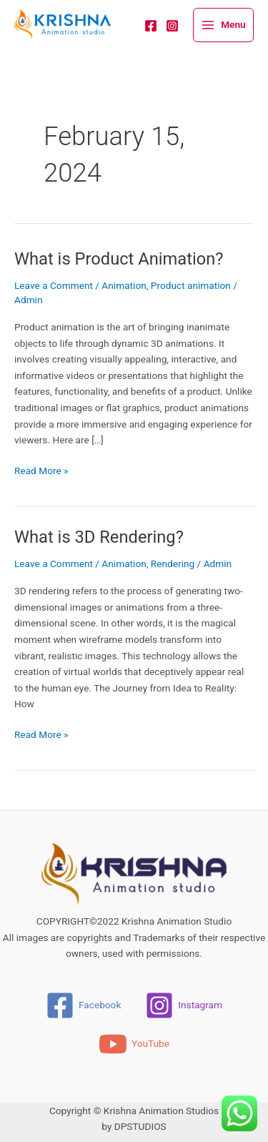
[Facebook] (150, 25)
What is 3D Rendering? (99, 537)
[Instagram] (172, 25)
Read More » (41, 469)
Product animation (191, 285)
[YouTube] (134, 1044)
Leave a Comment (53, 285)
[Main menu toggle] (223, 25)
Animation (123, 285)
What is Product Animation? (119, 259)
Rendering (172, 563)
